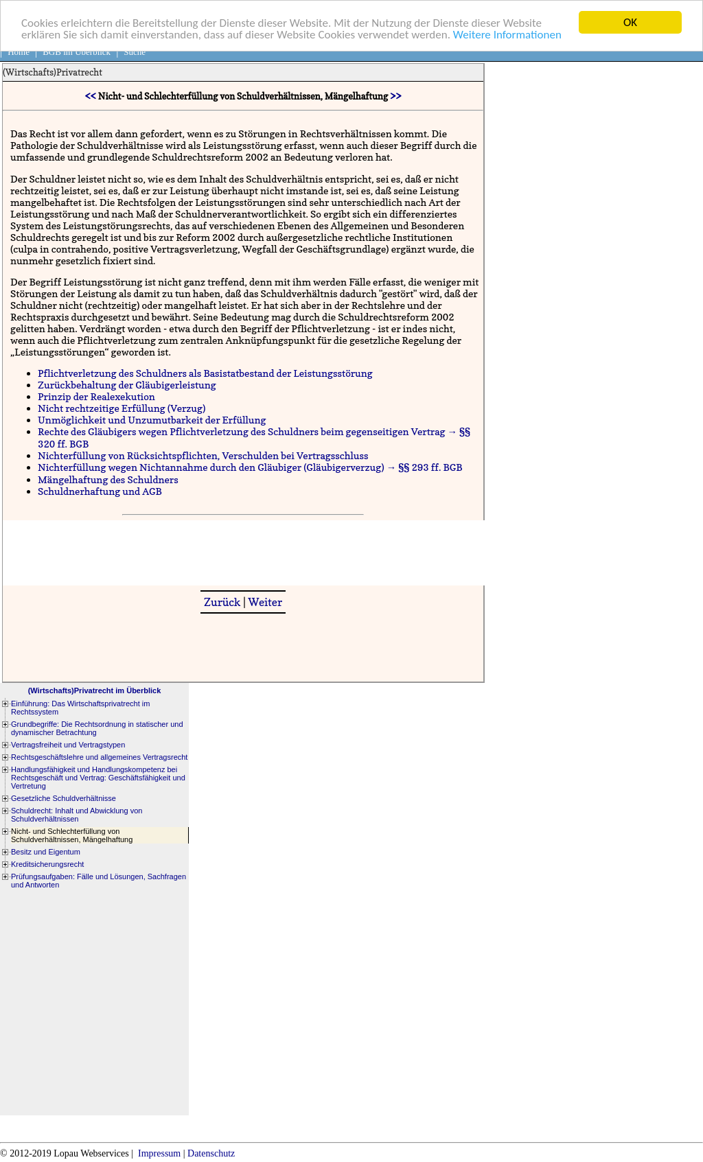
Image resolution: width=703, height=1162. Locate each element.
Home (19, 52)
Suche (135, 52)
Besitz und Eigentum (45, 852)
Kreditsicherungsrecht (47, 864)
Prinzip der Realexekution (96, 396)
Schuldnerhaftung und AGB (100, 491)
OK (630, 22)
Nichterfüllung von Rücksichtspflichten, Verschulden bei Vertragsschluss (203, 455)
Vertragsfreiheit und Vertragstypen (68, 745)
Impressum (159, 1153)
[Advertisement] (253, 551)
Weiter (265, 602)
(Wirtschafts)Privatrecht (52, 72)
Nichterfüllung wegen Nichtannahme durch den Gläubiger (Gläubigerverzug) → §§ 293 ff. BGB (250, 467)
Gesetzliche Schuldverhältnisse (63, 798)
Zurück (222, 602)
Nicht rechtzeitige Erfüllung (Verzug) (121, 408)
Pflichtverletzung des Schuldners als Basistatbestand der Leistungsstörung (205, 373)
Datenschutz (211, 1153)
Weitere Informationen (507, 34)
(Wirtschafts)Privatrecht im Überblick (94, 690)
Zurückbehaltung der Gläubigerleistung (127, 385)
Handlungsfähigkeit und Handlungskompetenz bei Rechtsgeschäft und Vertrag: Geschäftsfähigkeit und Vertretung (98, 777)
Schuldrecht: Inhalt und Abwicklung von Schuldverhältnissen (76, 814)
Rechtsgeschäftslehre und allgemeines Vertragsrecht (99, 757)
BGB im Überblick (77, 52)
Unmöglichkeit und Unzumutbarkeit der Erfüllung (152, 420)
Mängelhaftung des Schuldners (108, 479)
